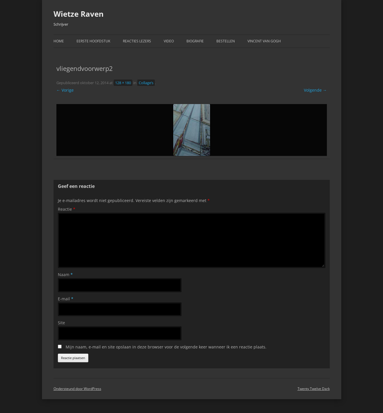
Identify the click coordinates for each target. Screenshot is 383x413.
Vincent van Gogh (264, 41)
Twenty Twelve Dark (314, 388)
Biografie (195, 41)
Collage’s (146, 82)
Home (59, 41)
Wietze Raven (79, 14)
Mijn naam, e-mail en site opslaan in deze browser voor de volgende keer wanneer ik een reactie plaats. (166, 347)
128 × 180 (123, 82)
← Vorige (65, 90)
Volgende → (315, 90)
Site (61, 322)
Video (169, 41)
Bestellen (225, 41)
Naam (65, 274)
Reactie (66, 209)
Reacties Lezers (137, 41)
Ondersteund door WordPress (77, 388)
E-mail (65, 298)
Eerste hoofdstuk (93, 41)
